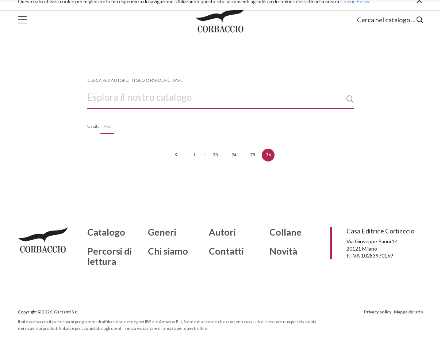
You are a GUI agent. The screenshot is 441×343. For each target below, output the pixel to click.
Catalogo (106, 232)
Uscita (93, 126)
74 (234, 154)
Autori (222, 232)
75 (252, 154)
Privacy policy (377, 312)
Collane (285, 232)
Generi (162, 232)
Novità (283, 251)
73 (215, 154)
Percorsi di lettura (109, 256)
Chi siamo (168, 251)
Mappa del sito (408, 312)
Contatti (226, 251)
